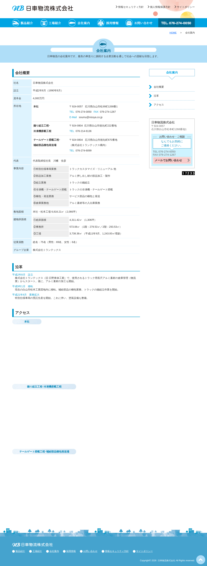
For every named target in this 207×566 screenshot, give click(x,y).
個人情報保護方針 (160, 6)
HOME (173, 32)
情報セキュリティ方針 (131, 6)
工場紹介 (55, 22)
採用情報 (111, 22)
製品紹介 (26, 22)
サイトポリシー (186, 6)
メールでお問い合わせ (168, 160)
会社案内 (83, 22)
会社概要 (159, 86)
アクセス (159, 104)
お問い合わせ (139, 22)
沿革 (156, 95)
